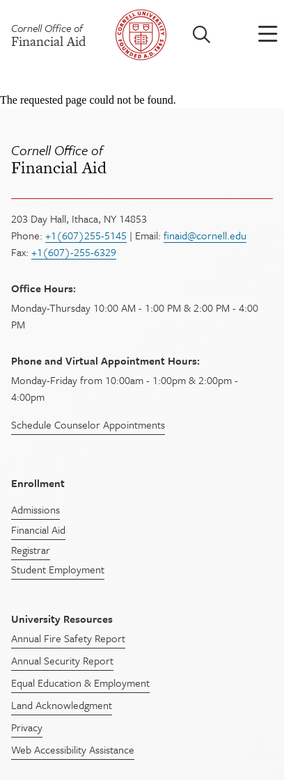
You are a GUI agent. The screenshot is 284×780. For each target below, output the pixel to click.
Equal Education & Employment (80, 682)
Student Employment (57, 569)
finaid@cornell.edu (205, 235)
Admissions (35, 509)
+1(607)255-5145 (86, 235)
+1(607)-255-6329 (73, 252)
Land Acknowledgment (61, 705)
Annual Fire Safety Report (68, 638)
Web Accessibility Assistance (72, 749)
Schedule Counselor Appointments (88, 424)
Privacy (26, 727)
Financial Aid (142, 159)
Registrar (30, 549)
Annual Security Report (62, 660)
